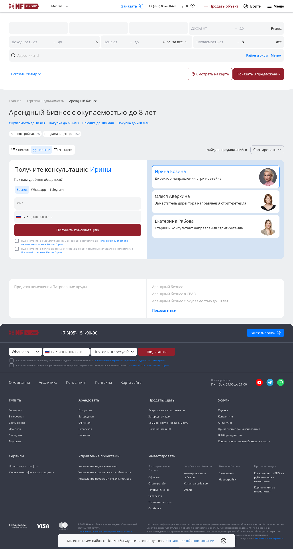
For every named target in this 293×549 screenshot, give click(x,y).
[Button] (258, 74)
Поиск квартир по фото (24, 466)
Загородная (16, 416)
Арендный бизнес (167, 286)
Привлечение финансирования (239, 429)
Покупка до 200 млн (133, 123)
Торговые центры (159, 502)
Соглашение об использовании (190, 541)
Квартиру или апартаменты (166, 410)
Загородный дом (159, 416)
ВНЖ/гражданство (230, 435)
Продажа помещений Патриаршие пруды (50, 286)
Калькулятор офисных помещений (31, 472)
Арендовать (89, 400)
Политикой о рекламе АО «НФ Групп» (41, 252)
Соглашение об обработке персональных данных (105, 531)
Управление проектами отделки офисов (105, 478)
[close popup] (223, 540)
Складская (15, 435)
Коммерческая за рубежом (195, 475)
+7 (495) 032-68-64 (162, 6)
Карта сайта (131, 382)
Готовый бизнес (158, 490)
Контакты (103, 382)
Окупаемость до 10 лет (27, 123)
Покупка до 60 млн (64, 123)
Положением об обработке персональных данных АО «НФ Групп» (129, 360)
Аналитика (48, 382)
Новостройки (227, 479)
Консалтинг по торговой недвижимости (244, 441)
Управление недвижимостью (98, 466)
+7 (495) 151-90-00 (79, 333)
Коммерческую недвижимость (168, 423)
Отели (188, 490)
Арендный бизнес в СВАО (174, 293)
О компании (19, 382)
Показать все (164, 310)
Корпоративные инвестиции (264, 489)
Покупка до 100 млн (98, 123)
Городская (15, 410)
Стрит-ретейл (157, 483)
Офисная (15, 429)
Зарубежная (17, 423)
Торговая (15, 441)
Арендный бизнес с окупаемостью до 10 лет (190, 301)
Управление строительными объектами (105, 472)
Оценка (223, 410)
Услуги (224, 400)
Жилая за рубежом (196, 483)
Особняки (154, 508)
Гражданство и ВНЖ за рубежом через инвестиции (269, 477)
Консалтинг (76, 382)
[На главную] (24, 6)
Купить (15, 400)
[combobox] (21, 217)
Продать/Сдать (161, 400)
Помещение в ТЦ (159, 429)
